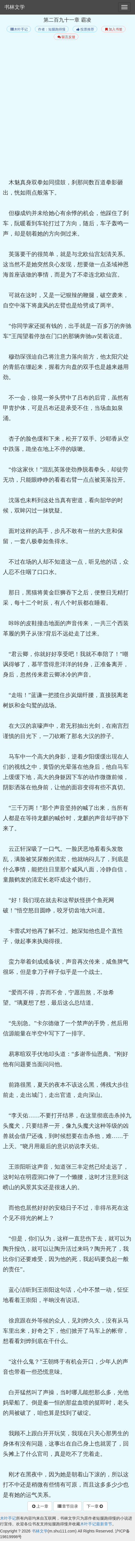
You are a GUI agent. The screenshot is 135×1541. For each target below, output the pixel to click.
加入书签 (113, 29)
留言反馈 (66, 37)
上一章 (39, 1506)
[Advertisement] (67, 110)
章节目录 (67, 1506)
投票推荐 (85, 29)
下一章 (95, 1506)
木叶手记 (19, 29)
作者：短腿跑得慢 (51, 29)
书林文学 (14, 7)
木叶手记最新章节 (96, 1524)
